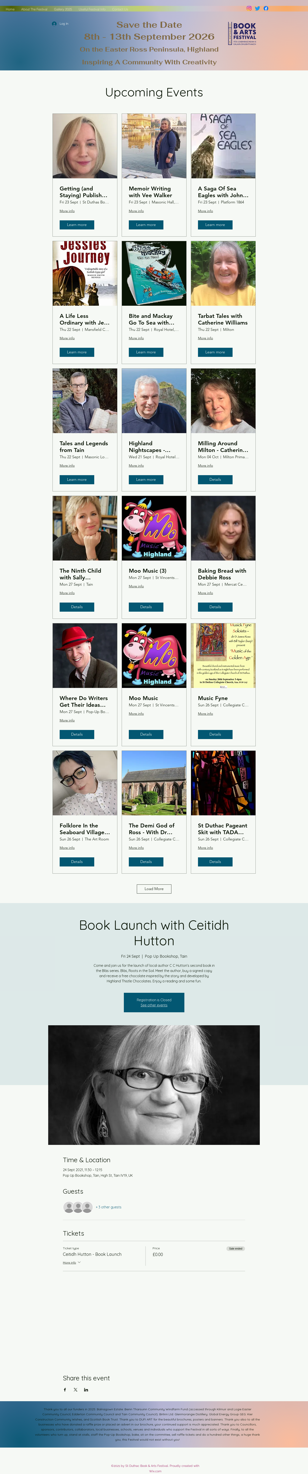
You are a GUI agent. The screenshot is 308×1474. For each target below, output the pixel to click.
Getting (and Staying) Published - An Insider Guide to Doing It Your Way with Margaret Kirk (84, 192)
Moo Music (143, 698)
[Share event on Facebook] (65, 1389)
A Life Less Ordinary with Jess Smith (84, 319)
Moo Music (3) (147, 570)
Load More (154, 888)
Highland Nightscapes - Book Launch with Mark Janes (152, 446)
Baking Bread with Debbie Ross (222, 574)
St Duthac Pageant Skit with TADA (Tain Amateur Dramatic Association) (222, 829)
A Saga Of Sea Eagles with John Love (220, 192)
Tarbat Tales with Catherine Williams (223, 319)
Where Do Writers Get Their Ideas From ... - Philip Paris (84, 701)
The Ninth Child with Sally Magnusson (80, 574)
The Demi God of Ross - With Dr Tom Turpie (151, 829)
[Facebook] (266, 8)
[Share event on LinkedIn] (86, 1389)
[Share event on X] (75, 1389)
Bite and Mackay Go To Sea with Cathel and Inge (151, 319)
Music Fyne (213, 698)
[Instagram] (249, 8)
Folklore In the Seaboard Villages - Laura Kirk (83, 829)
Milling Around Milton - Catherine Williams (222, 446)
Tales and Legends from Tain (84, 446)
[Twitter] (257, 8)
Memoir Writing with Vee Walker (150, 192)
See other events (154, 1005)
